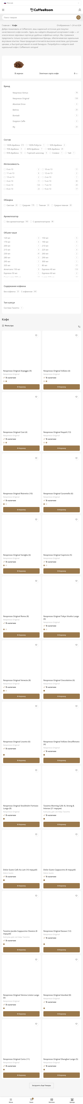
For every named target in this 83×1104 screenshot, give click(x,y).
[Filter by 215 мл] (20, 249)
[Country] (41, 3)
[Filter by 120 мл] (20, 238)
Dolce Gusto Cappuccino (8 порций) (59, 869)
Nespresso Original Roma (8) (16, 616)
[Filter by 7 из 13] (58, 185)
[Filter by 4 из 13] (20, 181)
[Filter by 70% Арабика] (11, 149)
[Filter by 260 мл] (58, 253)
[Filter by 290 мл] (58, 257)
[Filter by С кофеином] (26, 291)
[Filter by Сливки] (54, 153)
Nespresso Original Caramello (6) (58, 493)
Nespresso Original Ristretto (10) (18, 493)
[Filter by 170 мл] (20, 242)
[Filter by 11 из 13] (20, 173)
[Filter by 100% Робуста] (33, 145)
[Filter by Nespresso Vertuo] (39, 92)
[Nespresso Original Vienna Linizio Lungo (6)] (21, 974)
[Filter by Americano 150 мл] (20, 269)
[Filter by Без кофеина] (9, 291)
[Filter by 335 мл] (20, 265)
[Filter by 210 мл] (58, 245)
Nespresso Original (11, 374)
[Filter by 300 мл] (58, 261)
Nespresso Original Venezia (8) (17, 680)
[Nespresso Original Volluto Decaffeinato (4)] (61, 721)
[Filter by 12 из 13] (58, 173)
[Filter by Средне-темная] (59, 205)
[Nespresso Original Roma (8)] (21, 595)
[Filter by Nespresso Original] (39, 98)
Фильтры (9, 325)
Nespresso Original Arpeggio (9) (17, 371)
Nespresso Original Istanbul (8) (57, 995)
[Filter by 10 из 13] (58, 169)
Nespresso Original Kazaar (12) (57, 931)
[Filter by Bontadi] (39, 115)
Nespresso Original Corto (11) (16, 1059)
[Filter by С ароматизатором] (40, 221)
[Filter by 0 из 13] (20, 169)
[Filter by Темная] (41, 205)
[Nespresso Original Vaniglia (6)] (21, 534)
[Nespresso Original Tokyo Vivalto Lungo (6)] (61, 595)
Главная (5, 25)
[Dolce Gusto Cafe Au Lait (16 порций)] (21, 849)
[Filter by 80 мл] (58, 265)
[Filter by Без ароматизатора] (14, 221)
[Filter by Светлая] (9, 205)
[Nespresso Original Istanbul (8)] (61, 974)
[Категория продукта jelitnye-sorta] (49, 67)
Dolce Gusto (8, 873)
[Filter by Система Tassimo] (11, 308)
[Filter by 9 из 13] (58, 189)
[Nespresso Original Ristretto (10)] (21, 473)
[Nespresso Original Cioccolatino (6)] (61, 659)
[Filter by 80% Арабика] (31, 149)
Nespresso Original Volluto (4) (56, 371)
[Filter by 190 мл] (58, 242)
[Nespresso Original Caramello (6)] (61, 473)
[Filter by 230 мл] (20, 253)
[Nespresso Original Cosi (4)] (21, 411)
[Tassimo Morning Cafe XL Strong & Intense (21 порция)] (61, 785)
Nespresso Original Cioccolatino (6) (59, 680)
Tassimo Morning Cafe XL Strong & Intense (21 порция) (58, 807)
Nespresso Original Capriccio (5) (57, 555)
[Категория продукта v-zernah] (18, 67)
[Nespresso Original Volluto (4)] (61, 350)
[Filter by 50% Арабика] (54, 145)
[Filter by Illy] (39, 126)
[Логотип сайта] (41, 9)
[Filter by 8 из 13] (20, 189)
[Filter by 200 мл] (20, 245)
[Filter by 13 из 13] (20, 177)
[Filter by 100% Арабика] (12, 145)
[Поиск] (41, 17)
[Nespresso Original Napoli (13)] (61, 411)
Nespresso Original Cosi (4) (15, 432)
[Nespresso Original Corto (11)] (21, 1038)
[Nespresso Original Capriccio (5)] (61, 534)
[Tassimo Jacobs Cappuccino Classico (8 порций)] (21, 910)
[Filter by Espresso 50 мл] (20, 273)
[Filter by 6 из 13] (20, 185)
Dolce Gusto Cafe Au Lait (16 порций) (20, 869)
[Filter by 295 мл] (20, 261)
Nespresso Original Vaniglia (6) (17, 555)
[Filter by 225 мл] (58, 249)
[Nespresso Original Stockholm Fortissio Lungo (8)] (21, 785)
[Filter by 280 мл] (20, 257)
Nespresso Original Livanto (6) (16, 741)
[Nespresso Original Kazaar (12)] (61, 910)
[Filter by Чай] (68, 153)
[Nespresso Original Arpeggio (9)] (21, 350)
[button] (21, 386)
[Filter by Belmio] (39, 109)
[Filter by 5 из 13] (58, 181)
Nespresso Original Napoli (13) (57, 432)
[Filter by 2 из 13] (58, 177)
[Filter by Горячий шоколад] (34, 153)
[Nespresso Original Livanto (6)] (21, 721)
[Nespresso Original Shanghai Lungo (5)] (61, 1038)
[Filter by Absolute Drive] (39, 104)
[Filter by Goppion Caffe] (39, 121)
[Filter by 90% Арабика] (52, 149)
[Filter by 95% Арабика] (11, 153)
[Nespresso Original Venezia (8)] (21, 659)
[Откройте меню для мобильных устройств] (3, 9)
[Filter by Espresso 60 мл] (58, 273)
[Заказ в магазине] (79, 327)
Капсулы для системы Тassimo (56, 811)
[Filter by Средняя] (25, 205)
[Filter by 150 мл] (58, 238)
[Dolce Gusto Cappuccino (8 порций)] (61, 849)
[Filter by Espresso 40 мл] (58, 269)
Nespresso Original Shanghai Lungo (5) (60, 1059)
